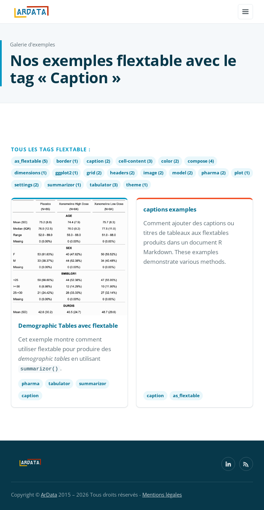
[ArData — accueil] (31, 12)
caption (30, 395)
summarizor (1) (64, 185)
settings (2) (26, 185)
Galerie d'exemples (32, 44)
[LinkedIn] (228, 464)
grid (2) (94, 173)
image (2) (153, 173)
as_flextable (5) (30, 161)
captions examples (169, 209)
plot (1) (242, 173)
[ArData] (30, 464)
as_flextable (186, 395)
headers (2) (122, 173)
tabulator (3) (104, 185)
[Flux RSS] (246, 464)
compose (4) (201, 161)
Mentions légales (162, 494)
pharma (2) (213, 173)
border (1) (67, 161)
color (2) (170, 161)
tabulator (59, 383)
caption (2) (98, 161)
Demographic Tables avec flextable (68, 325)
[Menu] (245, 11)
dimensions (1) (30, 173)
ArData (49, 494)
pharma (31, 383)
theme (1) (136, 185)
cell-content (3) (135, 161)
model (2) (182, 173)
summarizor (92, 383)
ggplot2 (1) (66, 173)
